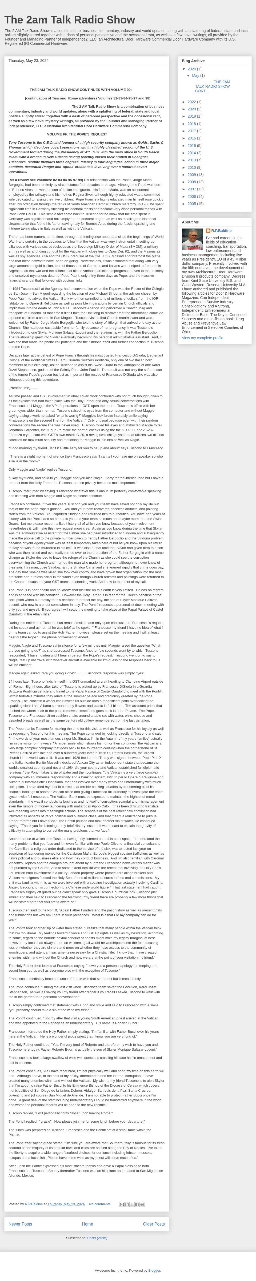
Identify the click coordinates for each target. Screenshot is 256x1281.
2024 (192, 69)
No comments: (100, 1204)
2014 (192, 153)
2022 (192, 102)
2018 (192, 124)
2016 (192, 138)
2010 (192, 167)
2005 (192, 204)
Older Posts (154, 1224)
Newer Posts (20, 1224)
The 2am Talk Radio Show (69, 20)
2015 (192, 145)
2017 (192, 131)
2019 (192, 116)
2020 (192, 109)
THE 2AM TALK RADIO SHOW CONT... (210, 86)
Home (87, 1224)
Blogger (154, 1270)
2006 (192, 196)
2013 (192, 160)
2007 (192, 189)
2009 (192, 175)
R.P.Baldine (221, 231)
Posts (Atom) (97, 1238)
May (196, 75)
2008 (192, 182)
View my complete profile (202, 338)
